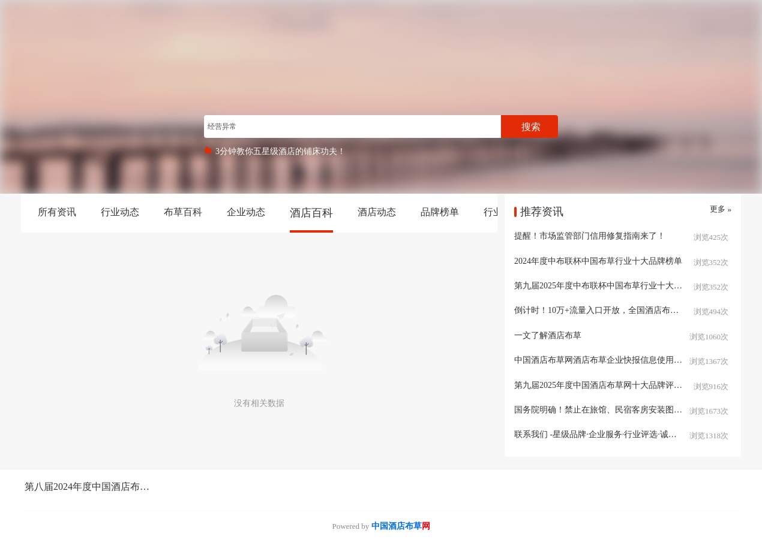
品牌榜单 (440, 212)
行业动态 (120, 212)
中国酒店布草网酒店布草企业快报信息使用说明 (602, 360)
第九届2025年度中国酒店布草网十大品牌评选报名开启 (615, 385)
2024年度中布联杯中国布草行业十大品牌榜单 (598, 261)
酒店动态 (377, 212)
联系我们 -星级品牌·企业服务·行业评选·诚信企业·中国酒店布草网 (622, 434)
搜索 (531, 127)
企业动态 (246, 212)
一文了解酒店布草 (547, 335)
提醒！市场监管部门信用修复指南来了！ (589, 235)
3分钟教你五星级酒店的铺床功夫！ (280, 151)
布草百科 (183, 212)
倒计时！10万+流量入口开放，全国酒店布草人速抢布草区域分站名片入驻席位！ (622, 310)
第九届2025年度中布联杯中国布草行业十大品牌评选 (610, 285)
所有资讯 (57, 212)
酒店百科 (311, 213)
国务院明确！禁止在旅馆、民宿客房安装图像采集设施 (615, 409)
